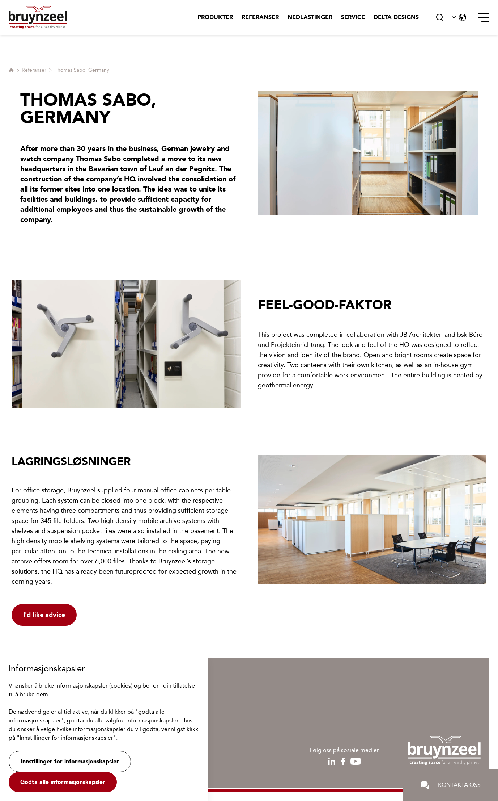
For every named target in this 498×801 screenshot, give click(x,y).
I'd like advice (44, 615)
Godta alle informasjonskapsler (62, 782)
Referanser (260, 17)
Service (353, 17)
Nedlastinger (310, 17)
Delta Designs (396, 17)
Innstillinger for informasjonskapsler (70, 761)
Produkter (215, 17)
